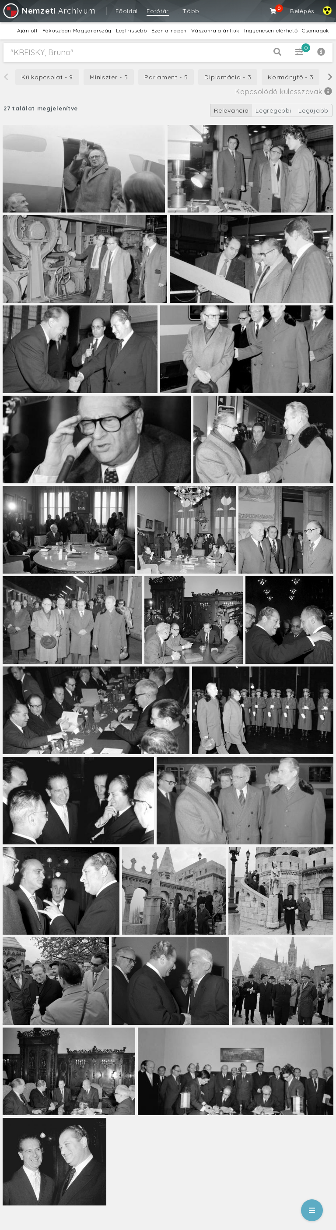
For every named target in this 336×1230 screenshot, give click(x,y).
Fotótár (158, 10)
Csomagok (315, 30)
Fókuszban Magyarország (77, 30)
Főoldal (127, 10)
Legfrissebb (131, 30)
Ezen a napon (169, 30)
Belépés (302, 10)
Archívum (48, 11)
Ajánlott (27, 30)
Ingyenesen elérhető (271, 30)
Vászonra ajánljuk (215, 30)
